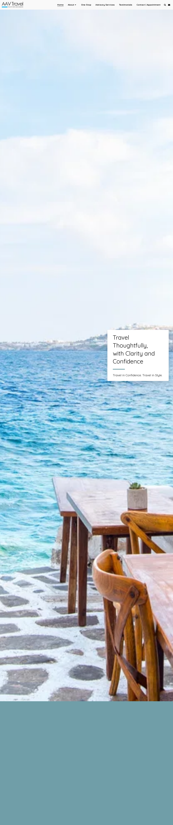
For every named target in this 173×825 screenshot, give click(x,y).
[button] (72, 5)
